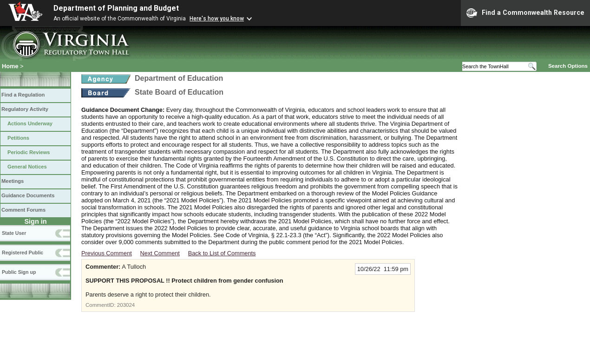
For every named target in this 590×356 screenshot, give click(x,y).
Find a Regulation (23, 94)
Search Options (568, 66)
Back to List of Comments (222, 253)
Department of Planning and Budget (116, 8)
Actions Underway (29, 123)
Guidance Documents (27, 195)
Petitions (18, 138)
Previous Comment (106, 253)
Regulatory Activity (24, 109)
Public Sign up (19, 272)
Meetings (12, 181)
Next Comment (160, 253)
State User (14, 233)
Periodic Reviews (28, 152)
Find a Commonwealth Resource (525, 13)
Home (10, 66)
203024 (126, 305)
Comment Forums (23, 210)
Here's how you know (217, 18)
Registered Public (22, 252)
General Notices (27, 166)
